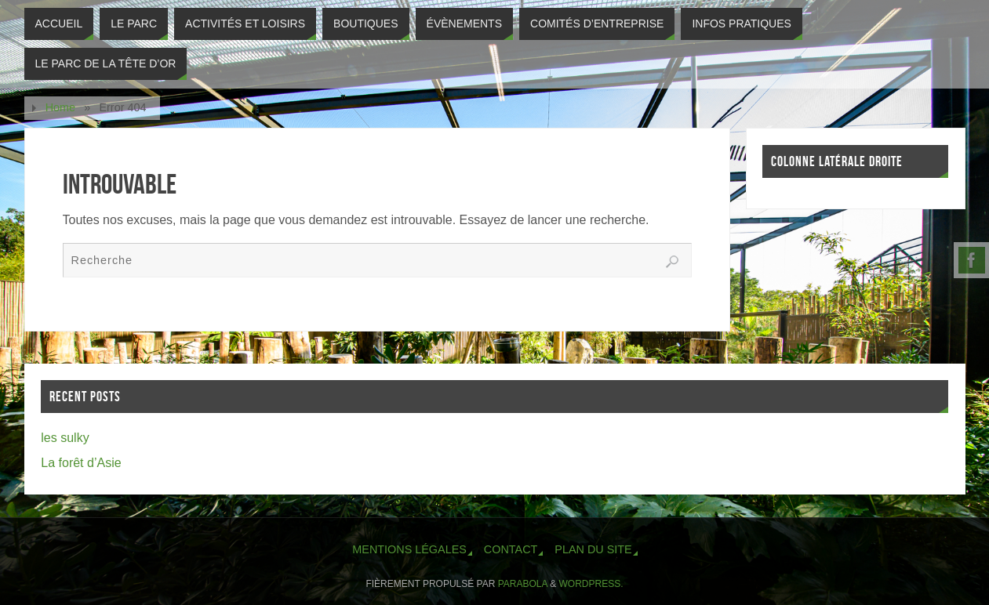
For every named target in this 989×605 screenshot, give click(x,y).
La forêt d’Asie (81, 462)
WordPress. (591, 583)
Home (60, 107)
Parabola (522, 583)
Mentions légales (409, 549)
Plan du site (592, 549)
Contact (510, 549)
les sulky (65, 437)
